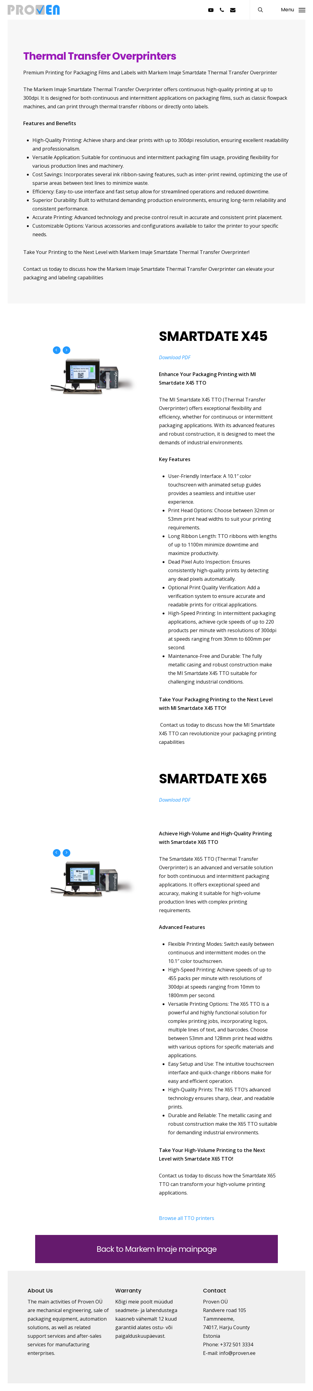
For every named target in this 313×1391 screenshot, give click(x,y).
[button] (293, 10)
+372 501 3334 (236, 1344)
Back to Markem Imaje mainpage (156, 1249)
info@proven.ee (237, 1353)
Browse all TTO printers (186, 1218)
